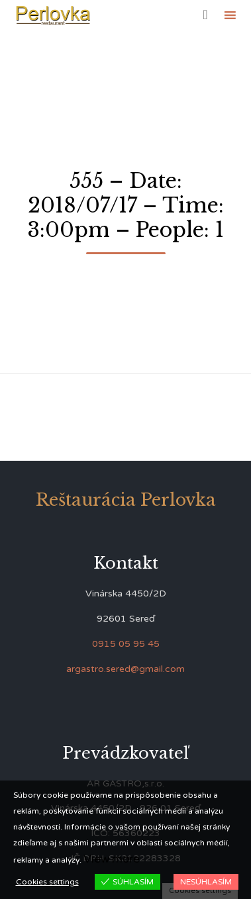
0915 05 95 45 (126, 643)
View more (111, 859)
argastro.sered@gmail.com (125, 669)
